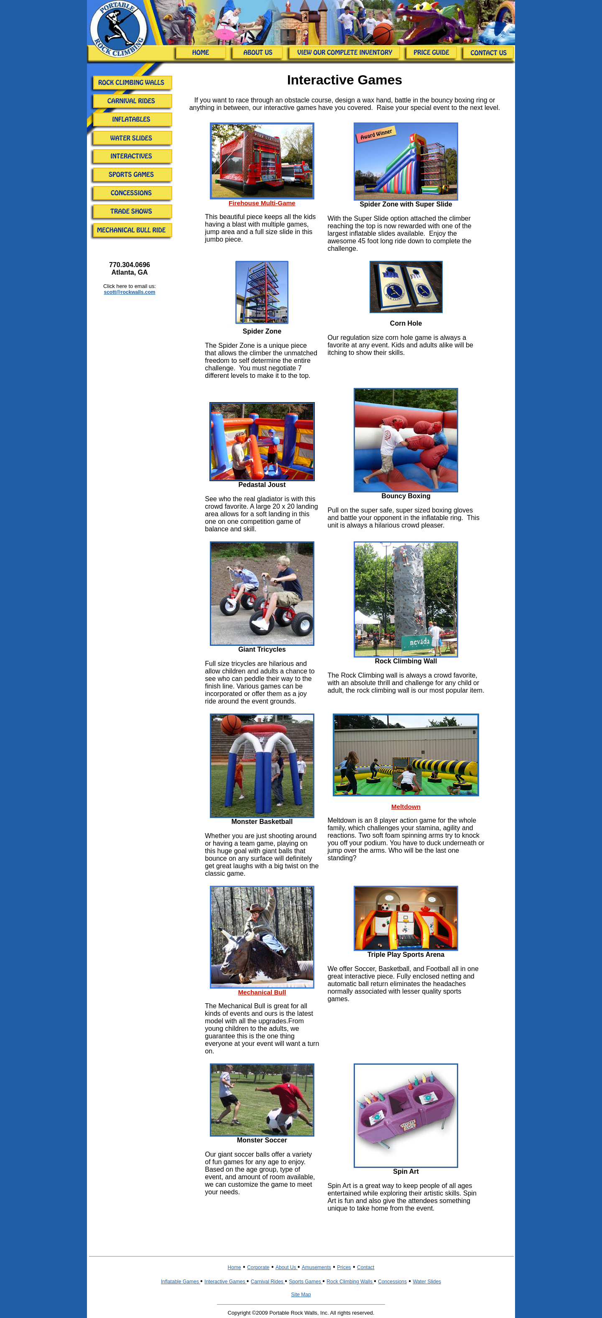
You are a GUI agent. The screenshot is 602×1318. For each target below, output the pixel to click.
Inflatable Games (180, 1282)
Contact (365, 1267)
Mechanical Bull (262, 992)
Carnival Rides (268, 1282)
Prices (344, 1267)
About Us (286, 1267)
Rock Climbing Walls (350, 1282)
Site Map (301, 1295)
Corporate (258, 1267)
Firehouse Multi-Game (262, 202)
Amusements (316, 1267)
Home (234, 1267)
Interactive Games (225, 1282)
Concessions (392, 1282)
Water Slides (427, 1282)
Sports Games (305, 1282)
